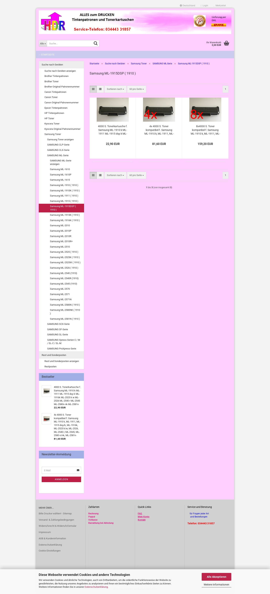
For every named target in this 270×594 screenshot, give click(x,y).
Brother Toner (51, 81)
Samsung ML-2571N (60, 299)
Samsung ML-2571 (60, 294)
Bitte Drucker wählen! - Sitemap (55, 513)
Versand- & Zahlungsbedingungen (56, 519)
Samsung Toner (52, 134)
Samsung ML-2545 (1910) (63, 283)
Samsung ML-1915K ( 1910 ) (65, 215)
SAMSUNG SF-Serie (57, 329)
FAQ (140, 513)
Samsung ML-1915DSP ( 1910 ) (63, 208)
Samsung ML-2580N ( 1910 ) (65, 304)
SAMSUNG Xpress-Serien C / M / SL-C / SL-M (63, 342)
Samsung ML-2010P (60, 230)
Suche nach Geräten (52, 64)
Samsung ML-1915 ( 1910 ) (64, 201)
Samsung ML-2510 (60, 246)
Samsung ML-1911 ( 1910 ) (64, 195)
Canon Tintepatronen (55, 92)
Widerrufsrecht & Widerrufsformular (57, 525)
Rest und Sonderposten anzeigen (61, 361)
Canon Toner (51, 97)
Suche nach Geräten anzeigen (60, 71)
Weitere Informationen (216, 584)
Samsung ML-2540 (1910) (63, 273)
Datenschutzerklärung (96, 586)
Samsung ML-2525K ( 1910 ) (65, 257)
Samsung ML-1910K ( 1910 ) (65, 190)
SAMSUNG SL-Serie (57, 334)
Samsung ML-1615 (60, 179)
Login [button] (204, 5)
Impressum (45, 532)
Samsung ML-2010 (60, 225)
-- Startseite (46, 54)
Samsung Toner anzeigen (60, 139)
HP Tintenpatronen (54, 113)
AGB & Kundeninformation (52, 538)
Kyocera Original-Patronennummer (62, 129)
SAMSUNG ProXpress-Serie (61, 348)
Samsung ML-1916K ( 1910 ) (65, 220)
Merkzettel (220, 5)
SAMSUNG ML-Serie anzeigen (60, 162)
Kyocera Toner (51, 123)
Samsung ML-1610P (60, 174)
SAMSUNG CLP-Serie (58, 144)
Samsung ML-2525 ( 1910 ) (64, 252)
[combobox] (115, 89)
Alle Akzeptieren (216, 576)
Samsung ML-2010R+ (61, 241)
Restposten (50, 366)
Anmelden (61, 479)
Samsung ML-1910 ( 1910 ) (64, 185)
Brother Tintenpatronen (56, 76)
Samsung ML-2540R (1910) (64, 278)
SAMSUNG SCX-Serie (58, 324)
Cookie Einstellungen (50, 550)
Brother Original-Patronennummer (61, 86)
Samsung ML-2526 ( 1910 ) (64, 267)
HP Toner (49, 118)
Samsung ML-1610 (60, 169)
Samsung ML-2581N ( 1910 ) (65, 318)
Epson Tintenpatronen (55, 107)
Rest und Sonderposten (54, 355)
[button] (187, 5)
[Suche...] (43, 43)
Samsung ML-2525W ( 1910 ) (65, 262)
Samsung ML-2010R (60, 236)
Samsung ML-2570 (60, 288)
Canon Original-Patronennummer (61, 102)
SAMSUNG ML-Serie (58, 155)
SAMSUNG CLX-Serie (58, 150)
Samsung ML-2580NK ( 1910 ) (65, 312)
